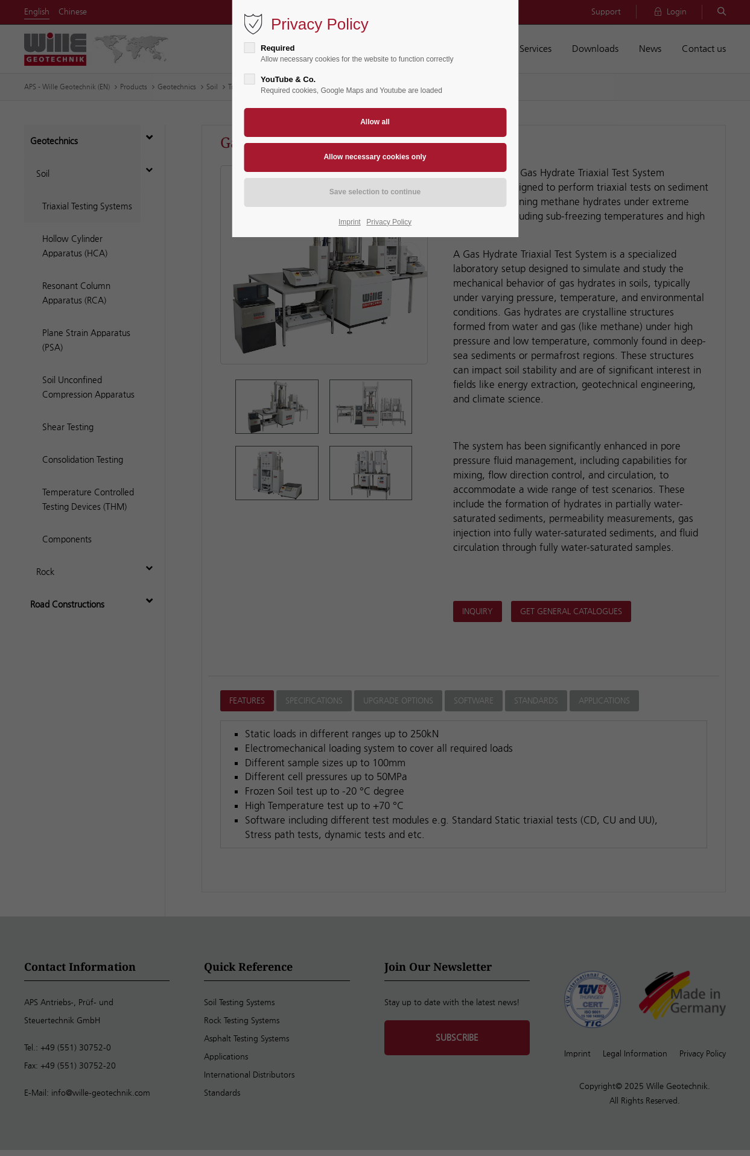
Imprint (349, 222)
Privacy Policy (389, 222)
